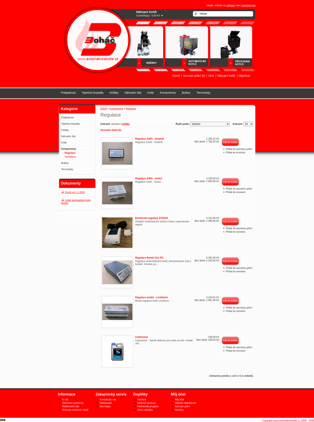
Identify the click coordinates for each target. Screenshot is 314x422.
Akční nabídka (145, 409)
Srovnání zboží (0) (110, 130)
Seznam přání (182, 406)
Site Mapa (105, 406)
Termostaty (203, 92)
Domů (176, 75)
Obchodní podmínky (73, 403)
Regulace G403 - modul (148, 178)
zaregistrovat (248, 5)
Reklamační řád (70, 406)
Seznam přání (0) (194, 75)
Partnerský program (148, 406)
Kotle (150, 92)
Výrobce (141, 399)
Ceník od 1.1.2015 (75, 192)
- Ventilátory (69, 156)
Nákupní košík (226, 75)
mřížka (126, 124)
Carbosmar (141, 337)
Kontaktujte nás (108, 399)
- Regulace (69, 153)
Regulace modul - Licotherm (151, 297)
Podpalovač (68, 92)
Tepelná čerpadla (93, 92)
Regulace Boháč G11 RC (149, 257)
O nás (65, 399)
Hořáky (113, 92)
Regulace (131, 108)
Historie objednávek (185, 403)
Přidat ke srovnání (235, 152)
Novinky (179, 409)
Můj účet (179, 399)
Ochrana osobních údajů (75, 409)
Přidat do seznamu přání (239, 149)
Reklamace (106, 403)
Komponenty (168, 92)
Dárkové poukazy (146, 403)
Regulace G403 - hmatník (149, 138)
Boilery (186, 92)
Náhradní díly (133, 92)
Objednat (244, 75)
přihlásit (230, 5)
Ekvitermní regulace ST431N (151, 218)
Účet (211, 75)
